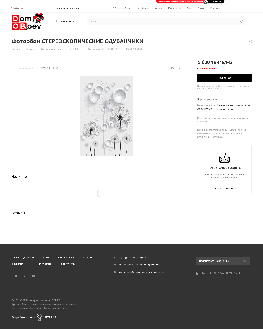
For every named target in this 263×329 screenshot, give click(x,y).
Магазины (45, 263)
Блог (46, 257)
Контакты (68, 263)
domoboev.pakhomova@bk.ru (139, 264)
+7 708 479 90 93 (68, 8)
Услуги (87, 257)
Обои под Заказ (23, 257)
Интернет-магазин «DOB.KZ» (45, 300)
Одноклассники (24, 276)
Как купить (66, 257)
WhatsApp (33, 276)
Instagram (15, 276)
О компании (21, 263)
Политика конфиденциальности (221, 273)
